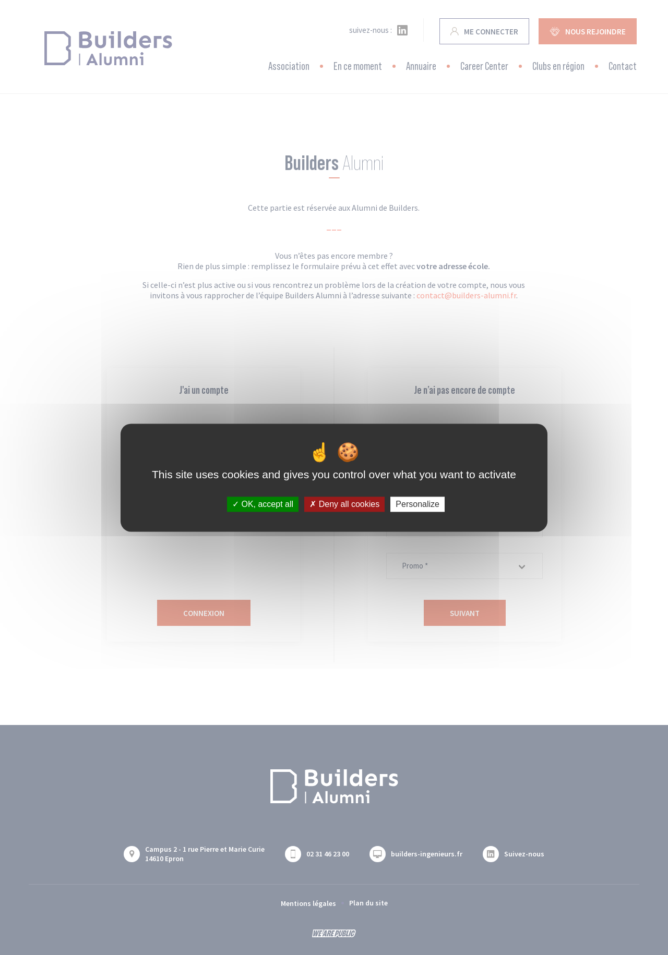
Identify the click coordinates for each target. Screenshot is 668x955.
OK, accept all (262, 504)
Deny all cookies (344, 504)
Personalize (417, 504)
